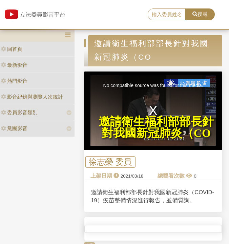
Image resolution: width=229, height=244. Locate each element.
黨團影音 (14, 128)
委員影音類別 (19, 112)
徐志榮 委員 (110, 162)
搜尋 (200, 14)
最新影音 (14, 65)
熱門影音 (14, 81)
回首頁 (11, 49)
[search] (167, 14)
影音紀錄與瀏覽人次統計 (32, 97)
